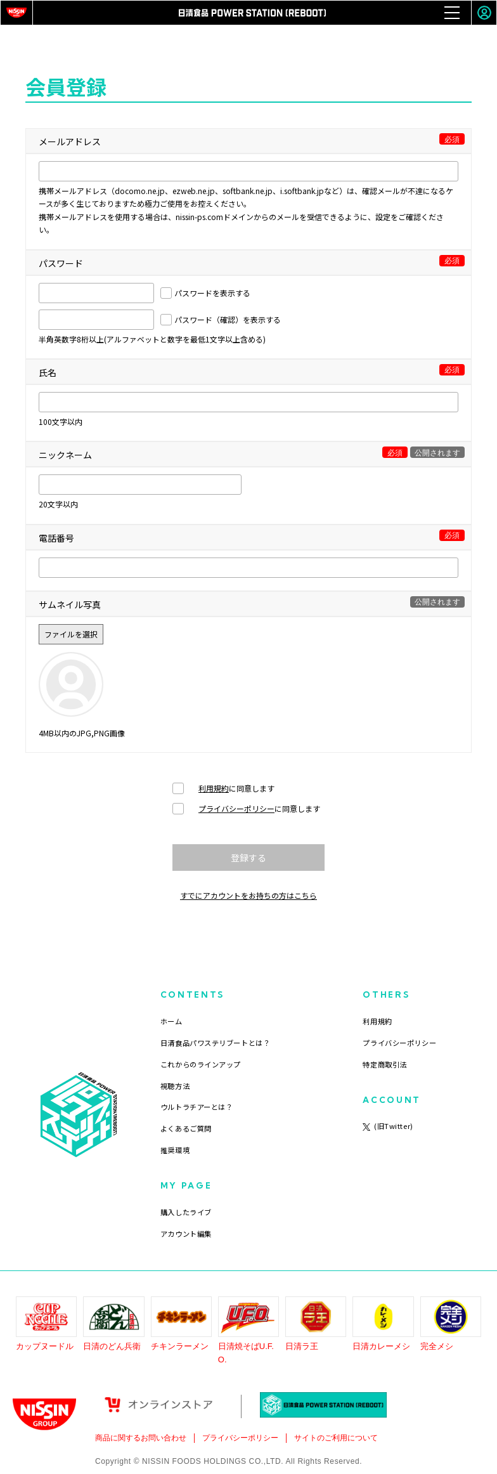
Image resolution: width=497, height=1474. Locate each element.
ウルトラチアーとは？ (196, 1107)
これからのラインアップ (200, 1064)
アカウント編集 (186, 1234)
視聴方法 (175, 1086)
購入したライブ (186, 1212)
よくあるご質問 (186, 1128)
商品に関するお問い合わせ (140, 1437)
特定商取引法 (384, 1064)
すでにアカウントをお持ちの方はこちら (248, 895)
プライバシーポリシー (236, 808)
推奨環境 (175, 1150)
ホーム (171, 1021)
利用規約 (213, 788)
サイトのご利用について (336, 1437)
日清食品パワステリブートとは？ (215, 1043)
